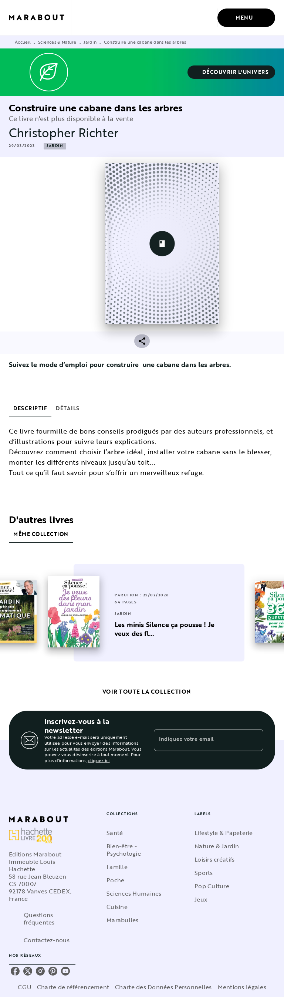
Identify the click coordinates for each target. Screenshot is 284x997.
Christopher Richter (63, 132)
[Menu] (246, 18)
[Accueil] (40, 17)
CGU (24, 987)
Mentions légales (242, 987)
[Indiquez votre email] (199, 740)
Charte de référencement (73, 987)
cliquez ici (98, 760)
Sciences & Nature (57, 41)
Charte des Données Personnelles (163, 987)
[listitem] (15, 971)
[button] (231, 72)
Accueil (23, 41)
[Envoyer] (254, 740)
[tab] (30, 408)
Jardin (90, 41)
